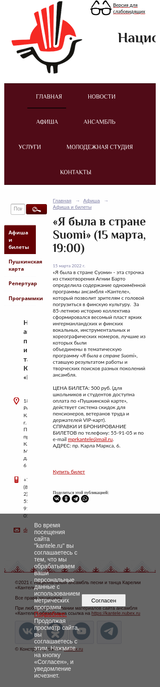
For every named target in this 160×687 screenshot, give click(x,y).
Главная (49, 96)
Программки (22, 298)
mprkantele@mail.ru (90, 439)
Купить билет (69, 471)
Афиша (47, 121)
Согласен (103, 600)
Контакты (75, 172)
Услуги (30, 146)
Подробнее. (50, 614)
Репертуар (22, 283)
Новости (101, 96)
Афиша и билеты (19, 240)
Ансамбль (99, 121)
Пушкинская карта (22, 265)
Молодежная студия (100, 146)
